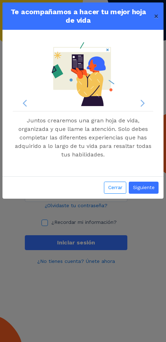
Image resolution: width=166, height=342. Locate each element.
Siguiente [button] (144, 187)
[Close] (156, 16)
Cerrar (115, 187)
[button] (23, 103)
